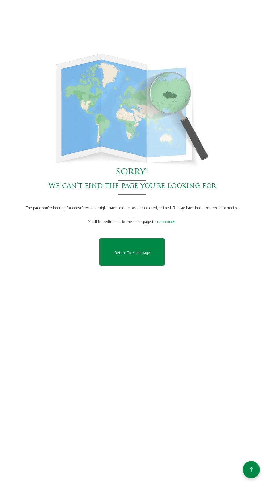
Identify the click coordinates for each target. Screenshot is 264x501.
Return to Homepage (132, 252)
